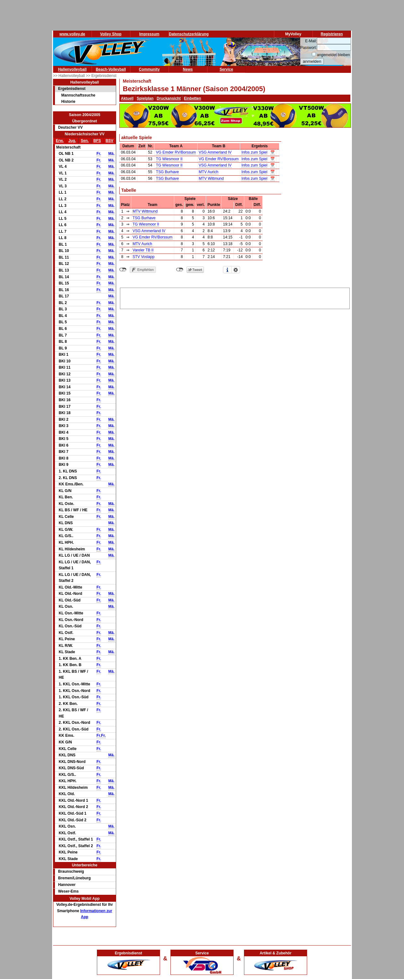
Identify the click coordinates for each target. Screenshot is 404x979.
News (188, 69)
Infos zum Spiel (254, 152)
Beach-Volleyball (111, 69)
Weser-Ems (68, 891)
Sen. (85, 140)
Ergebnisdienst (72, 88)
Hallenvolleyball (72, 69)
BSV (109, 140)
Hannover (66, 884)
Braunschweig (71, 871)
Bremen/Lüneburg (74, 878)
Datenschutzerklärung (189, 34)
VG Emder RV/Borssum (176, 152)
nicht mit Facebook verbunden (123, 270)
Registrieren (332, 34)
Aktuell (127, 98)
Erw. (60, 140)
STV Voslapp (143, 257)
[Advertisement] (235, 297)
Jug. (72, 140)
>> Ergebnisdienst (101, 75)
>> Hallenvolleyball (69, 75)
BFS (97, 140)
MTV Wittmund (211, 178)
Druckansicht (169, 98)
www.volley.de (72, 34)
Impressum (149, 34)
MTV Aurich (208, 172)
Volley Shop (111, 34)
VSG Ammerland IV (215, 152)
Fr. (99, 153)
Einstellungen (235, 269)
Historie (68, 101)
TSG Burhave (167, 172)
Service (226, 69)
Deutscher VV (70, 127)
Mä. (111, 153)
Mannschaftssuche (78, 95)
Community (149, 69)
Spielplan (145, 98)
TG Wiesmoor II (169, 159)
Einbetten (192, 98)
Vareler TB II (143, 250)
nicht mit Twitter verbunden (179, 270)
